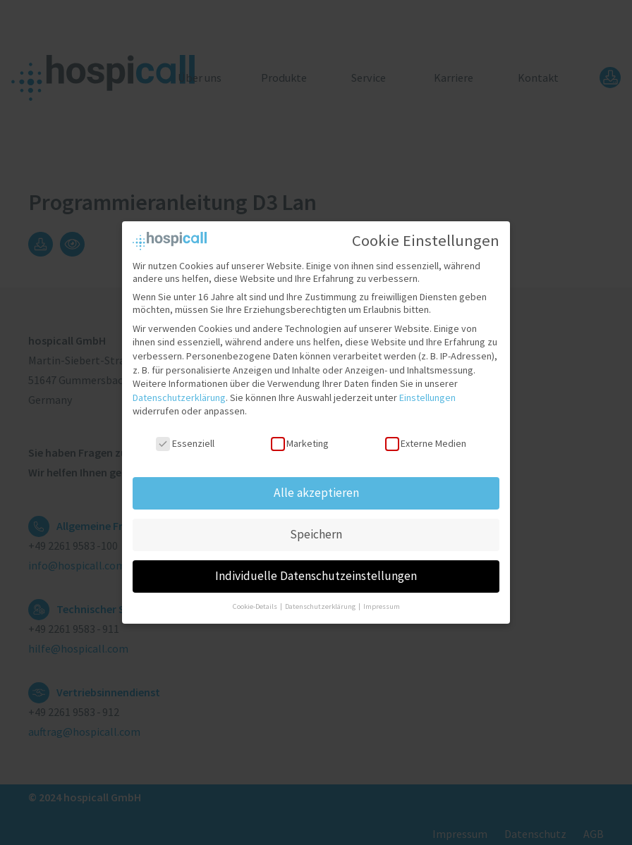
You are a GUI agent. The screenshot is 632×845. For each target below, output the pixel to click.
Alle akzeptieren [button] (316, 485)
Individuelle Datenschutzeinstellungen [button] (316, 568)
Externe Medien (425, 437)
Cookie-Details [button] (256, 599)
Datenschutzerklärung (179, 390)
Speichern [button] (316, 527)
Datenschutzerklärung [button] (321, 599)
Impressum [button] (381, 599)
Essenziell (185, 437)
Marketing (300, 437)
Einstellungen (427, 390)
